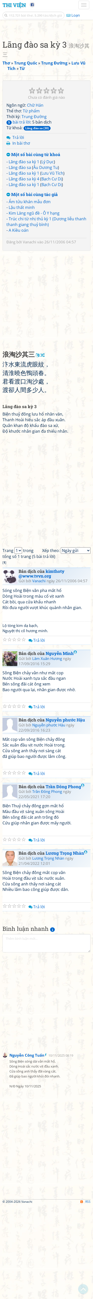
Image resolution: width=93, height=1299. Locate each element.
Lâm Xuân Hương (47, 751)
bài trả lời (18, 215)
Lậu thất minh (22, 300)
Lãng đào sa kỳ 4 (24, 272)
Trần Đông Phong (65, 879)
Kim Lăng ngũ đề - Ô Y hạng (34, 306)
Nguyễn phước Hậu (65, 813)
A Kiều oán (19, 323)
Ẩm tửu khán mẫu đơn (30, 294)
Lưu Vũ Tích (52, 266)
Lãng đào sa (20, 260)
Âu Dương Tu (45, 260)
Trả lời (18, 230)
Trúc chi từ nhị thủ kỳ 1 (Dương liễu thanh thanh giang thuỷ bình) (46, 314)
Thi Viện (14, 4)
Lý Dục (47, 255)
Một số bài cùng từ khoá (33, 247)
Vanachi (29, 334)
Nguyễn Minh (61, 746)
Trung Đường (34, 209)
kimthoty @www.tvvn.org (41, 666)
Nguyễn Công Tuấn (26, 1148)
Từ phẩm (31, 204)
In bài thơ (21, 236)
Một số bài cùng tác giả (32, 287)
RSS (85, 1295)
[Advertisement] (46, 75)
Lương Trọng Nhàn (66, 946)
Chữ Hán (35, 198)
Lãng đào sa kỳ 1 (24, 255)
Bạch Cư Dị (51, 272)
